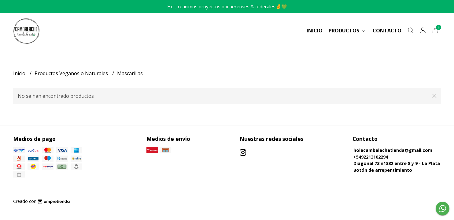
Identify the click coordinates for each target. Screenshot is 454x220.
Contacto (387, 30)
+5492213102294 (370, 157)
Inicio (315, 30)
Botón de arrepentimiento (382, 170)
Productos (348, 30)
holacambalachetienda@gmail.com (392, 150)
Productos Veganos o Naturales (72, 73)
